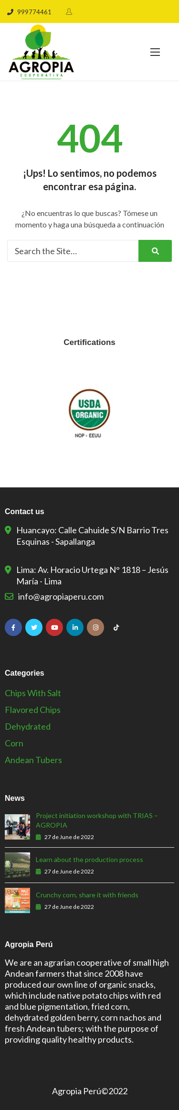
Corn (14, 743)
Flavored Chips (33, 709)
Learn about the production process (89, 859)
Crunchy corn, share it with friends (87, 895)
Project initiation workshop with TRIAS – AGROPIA (97, 820)
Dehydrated (28, 726)
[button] (155, 51)
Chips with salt (33, 693)
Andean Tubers (33, 759)
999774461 (29, 12)
